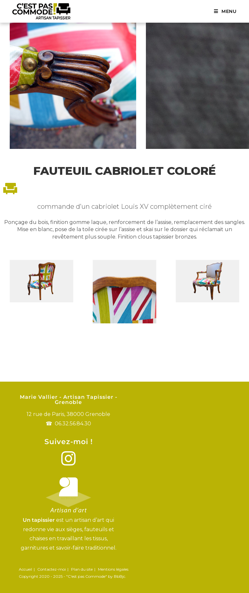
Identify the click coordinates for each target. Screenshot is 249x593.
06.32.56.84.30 (73, 423)
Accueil (25, 569)
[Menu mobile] (225, 11)
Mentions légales (113, 569)
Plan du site (82, 569)
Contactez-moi (51, 569)
